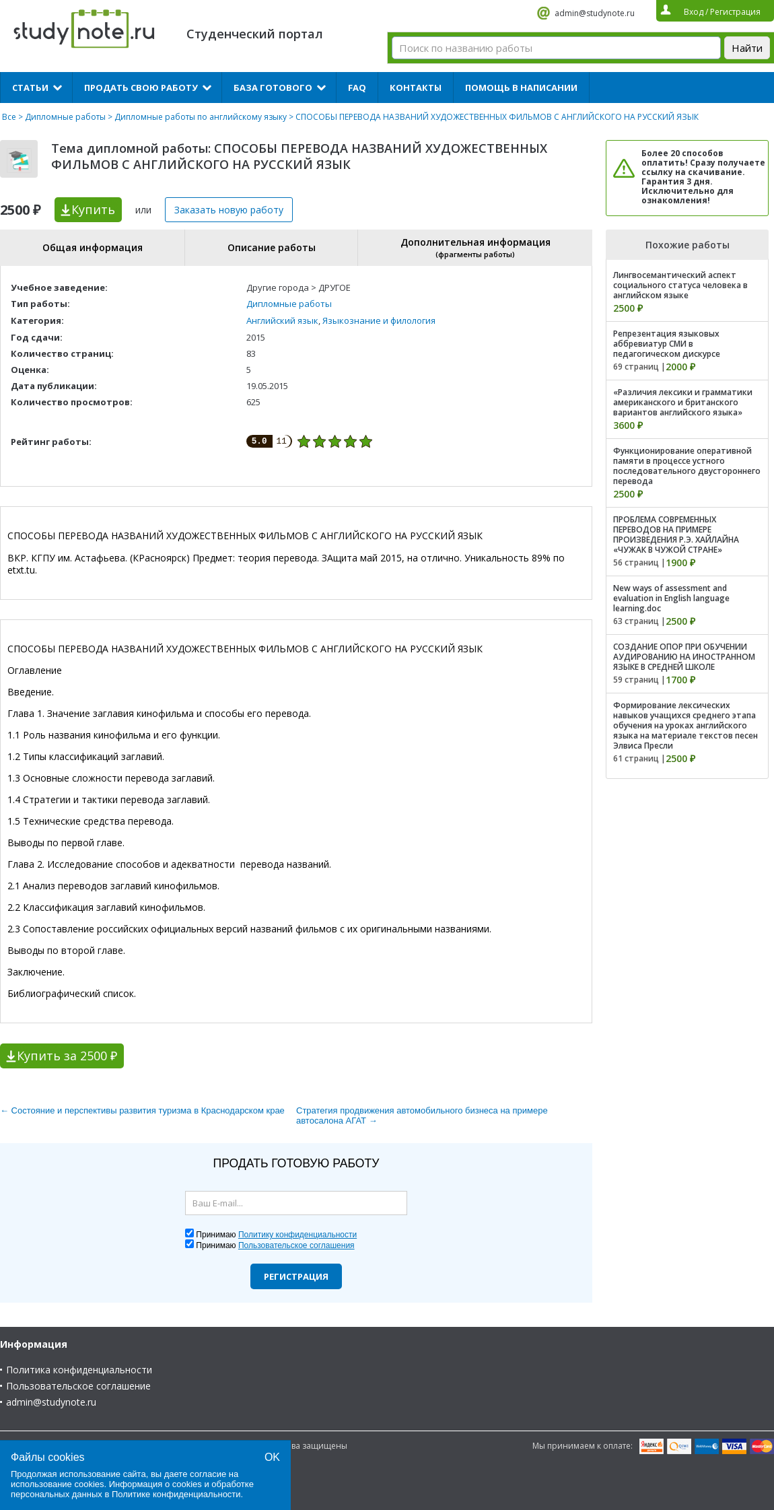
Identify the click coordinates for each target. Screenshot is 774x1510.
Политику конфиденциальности (297, 1234)
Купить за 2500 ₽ (67, 1056)
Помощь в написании (521, 87)
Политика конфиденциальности (79, 1369)
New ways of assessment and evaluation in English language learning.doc (671, 598)
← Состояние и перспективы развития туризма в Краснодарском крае (142, 1110)
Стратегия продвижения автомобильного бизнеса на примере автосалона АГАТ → (422, 1115)
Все (9, 117)
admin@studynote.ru (595, 13)
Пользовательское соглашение (78, 1385)
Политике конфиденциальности (176, 1494)
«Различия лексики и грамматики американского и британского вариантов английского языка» (682, 402)
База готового (273, 87)
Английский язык (282, 320)
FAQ (357, 87)
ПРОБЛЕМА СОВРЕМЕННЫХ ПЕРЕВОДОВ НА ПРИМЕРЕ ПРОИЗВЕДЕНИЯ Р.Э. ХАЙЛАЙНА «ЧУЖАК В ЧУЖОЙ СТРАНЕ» (676, 534)
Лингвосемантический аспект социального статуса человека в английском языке (680, 285)
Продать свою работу (141, 87)
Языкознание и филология (378, 320)
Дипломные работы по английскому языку (200, 117)
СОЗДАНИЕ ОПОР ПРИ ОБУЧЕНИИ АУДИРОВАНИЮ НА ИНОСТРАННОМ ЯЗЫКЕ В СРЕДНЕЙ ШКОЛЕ (684, 657)
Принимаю (276, 1234)
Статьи (30, 87)
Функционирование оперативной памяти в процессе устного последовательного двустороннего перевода (687, 466)
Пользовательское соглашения (296, 1245)
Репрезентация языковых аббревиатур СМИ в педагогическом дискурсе (666, 343)
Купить (93, 209)
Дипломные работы (65, 117)
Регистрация (296, 1276)
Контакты (416, 87)
